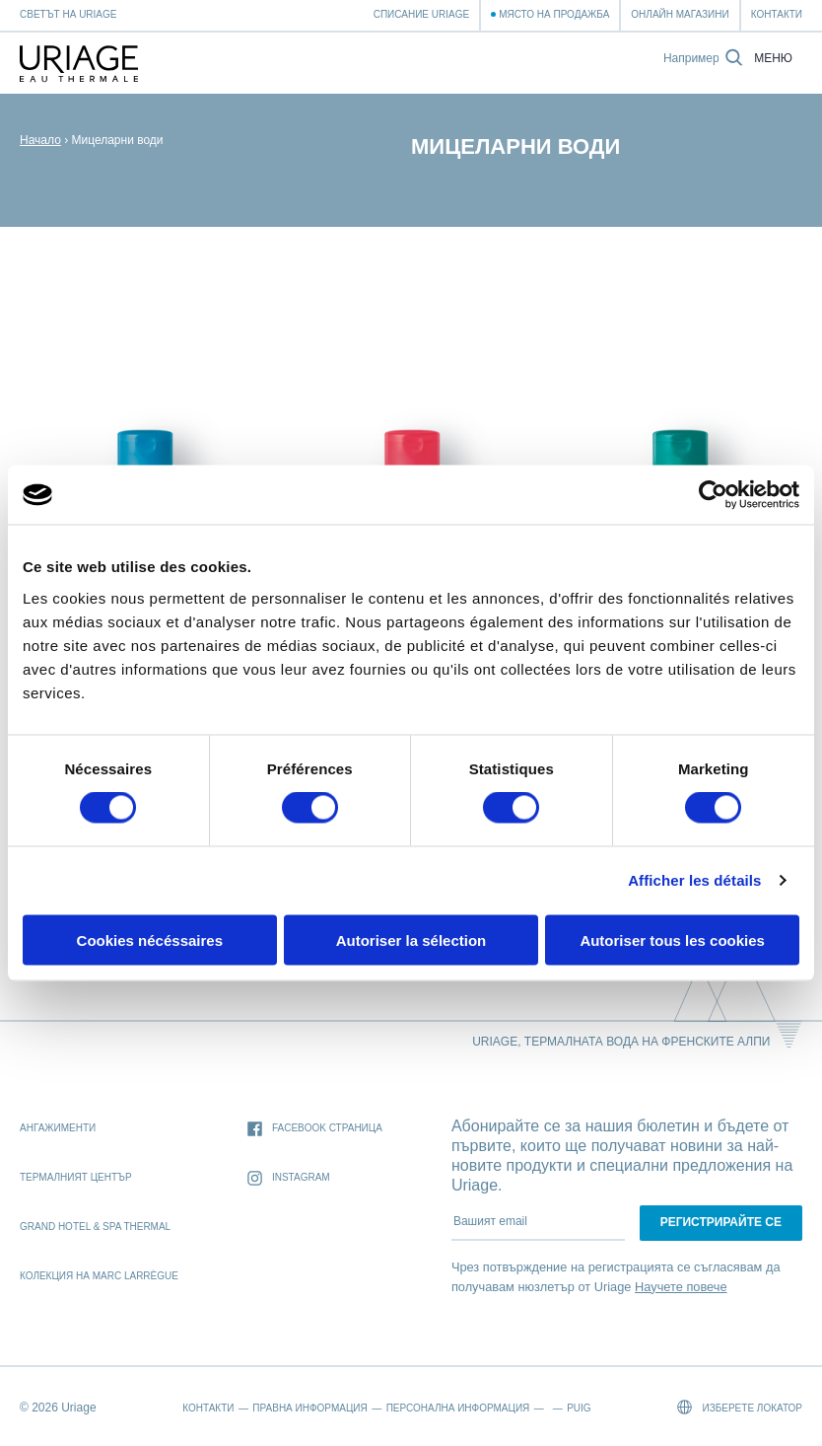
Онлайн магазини (679, 14)
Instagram (288, 1178)
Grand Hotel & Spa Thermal (95, 1226)
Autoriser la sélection (411, 939)
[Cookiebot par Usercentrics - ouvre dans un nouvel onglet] (713, 495)
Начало (40, 140)
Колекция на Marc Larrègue (99, 1275)
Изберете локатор (739, 1407)
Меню (773, 58)
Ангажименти (58, 1127)
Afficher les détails (694, 880)
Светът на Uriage (68, 14)
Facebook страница (314, 1128)
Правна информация (309, 1408)
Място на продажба (554, 14)
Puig (578, 1408)
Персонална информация (458, 1408)
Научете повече (681, 1286)
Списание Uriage (421, 14)
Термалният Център (76, 1177)
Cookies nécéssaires (150, 939)
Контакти (776, 14)
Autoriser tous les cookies (672, 939)
